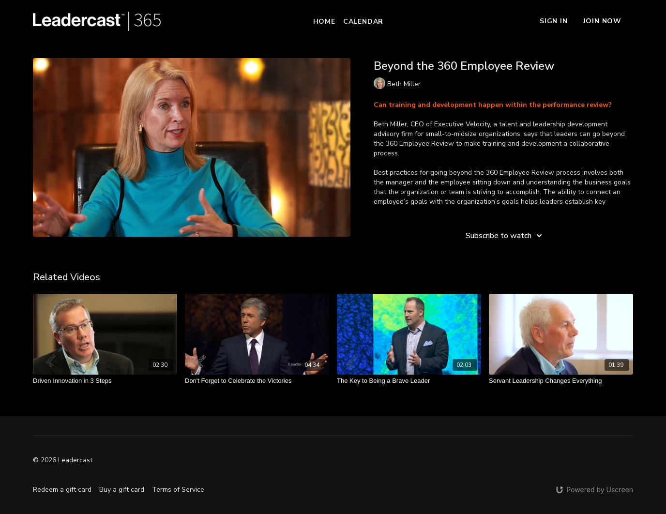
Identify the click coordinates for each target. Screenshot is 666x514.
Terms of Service (178, 489)
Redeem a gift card (62, 489)
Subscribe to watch (505, 236)
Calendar (363, 21)
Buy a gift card (121, 489)
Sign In (554, 21)
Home (324, 21)
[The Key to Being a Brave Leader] (409, 381)
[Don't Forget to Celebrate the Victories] (257, 381)
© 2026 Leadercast (62, 460)
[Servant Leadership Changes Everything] (561, 381)
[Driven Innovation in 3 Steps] (105, 381)
